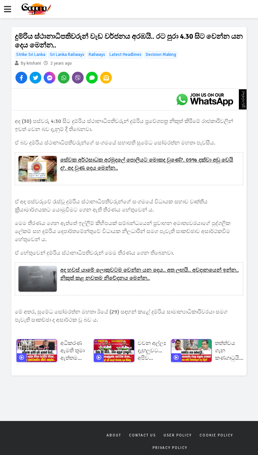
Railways (97, 54)
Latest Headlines (125, 54)
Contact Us (142, 435)
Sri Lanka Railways (67, 54)
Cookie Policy (216, 435)
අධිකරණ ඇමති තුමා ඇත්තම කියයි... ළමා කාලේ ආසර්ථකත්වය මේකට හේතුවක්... (76, 351)
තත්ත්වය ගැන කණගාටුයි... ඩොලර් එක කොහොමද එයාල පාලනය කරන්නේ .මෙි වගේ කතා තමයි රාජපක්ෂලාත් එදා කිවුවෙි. (230, 351)
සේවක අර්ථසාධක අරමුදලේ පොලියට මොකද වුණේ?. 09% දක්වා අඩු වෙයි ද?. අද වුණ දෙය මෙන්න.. (146, 164)
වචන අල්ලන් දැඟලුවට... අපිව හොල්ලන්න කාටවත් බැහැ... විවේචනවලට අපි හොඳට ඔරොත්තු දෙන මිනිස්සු (154, 351)
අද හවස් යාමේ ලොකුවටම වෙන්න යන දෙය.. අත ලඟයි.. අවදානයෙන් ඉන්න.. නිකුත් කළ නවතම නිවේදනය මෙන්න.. (149, 274)
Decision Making (161, 54)
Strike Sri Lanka (30, 54)
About (113, 435)
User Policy (178, 435)
